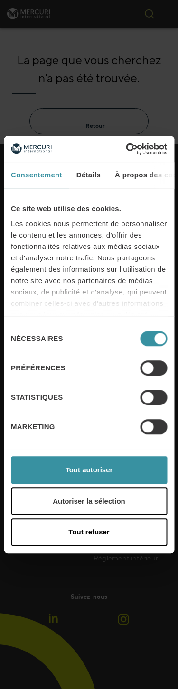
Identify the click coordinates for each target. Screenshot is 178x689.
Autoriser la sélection (89, 501)
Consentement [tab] (36, 175)
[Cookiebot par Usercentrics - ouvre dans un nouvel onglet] (126, 149)
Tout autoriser (89, 470)
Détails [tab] (88, 175)
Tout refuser (88, 532)
